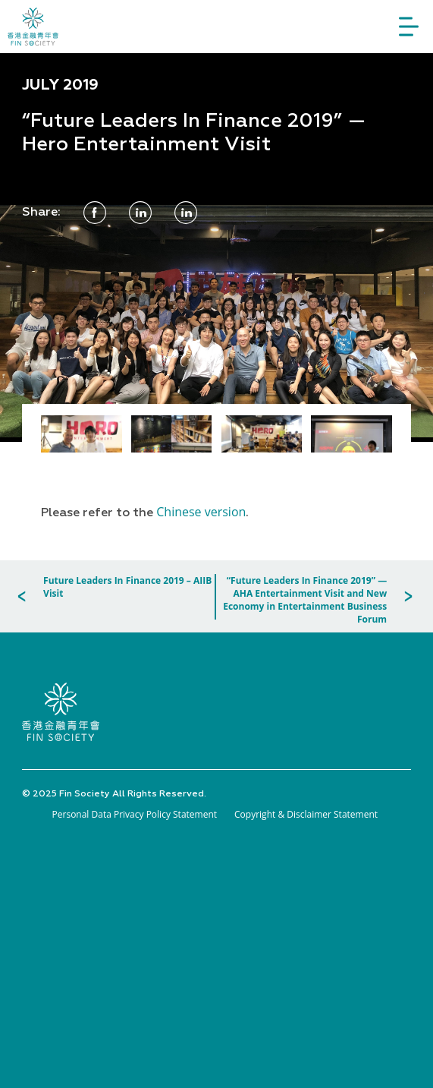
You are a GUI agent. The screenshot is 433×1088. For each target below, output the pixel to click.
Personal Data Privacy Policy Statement (135, 814)
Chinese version (201, 511)
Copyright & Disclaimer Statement (306, 814)
